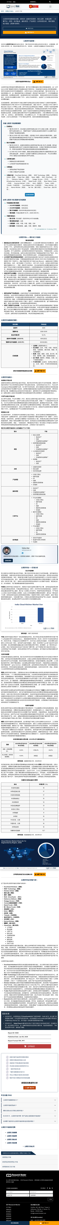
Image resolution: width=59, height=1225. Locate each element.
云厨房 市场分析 (12, 1139)
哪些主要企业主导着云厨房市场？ (13, 1110)
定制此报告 (8, 560)
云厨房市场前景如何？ (10, 1105)
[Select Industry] (17, 1195)
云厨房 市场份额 (12, 1143)
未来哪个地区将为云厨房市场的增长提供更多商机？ (19, 1121)
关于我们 (9, 2)
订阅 (50, 1199)
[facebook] (47, 1188)
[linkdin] (49, 1188)
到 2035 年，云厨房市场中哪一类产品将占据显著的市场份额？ (22, 1116)
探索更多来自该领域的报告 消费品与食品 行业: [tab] (17, 1153)
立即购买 (29, 1046)
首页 (2, 11)
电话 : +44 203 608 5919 (38, 1220)
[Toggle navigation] (50, 6)
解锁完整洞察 (30, 194)
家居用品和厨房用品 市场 (10, 1162)
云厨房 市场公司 (29, 1146)
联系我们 (8, 1211)
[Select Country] (41, 1195)
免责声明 (8, 1218)
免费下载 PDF (29, 32)
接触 (14, 2)
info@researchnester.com (38, 1213)
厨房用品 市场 (6, 1157)
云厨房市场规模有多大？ (10, 1100)
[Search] (50, 2)
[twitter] (52, 1188)
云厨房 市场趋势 (12, 1136)
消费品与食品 (9, 11)
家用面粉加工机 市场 (8, 1167)
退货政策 (8, 1216)
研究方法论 (29, 28)
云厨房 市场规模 (12, 1132)
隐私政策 (8, 1220)
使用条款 (8, 1214)
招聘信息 (8, 1209)
